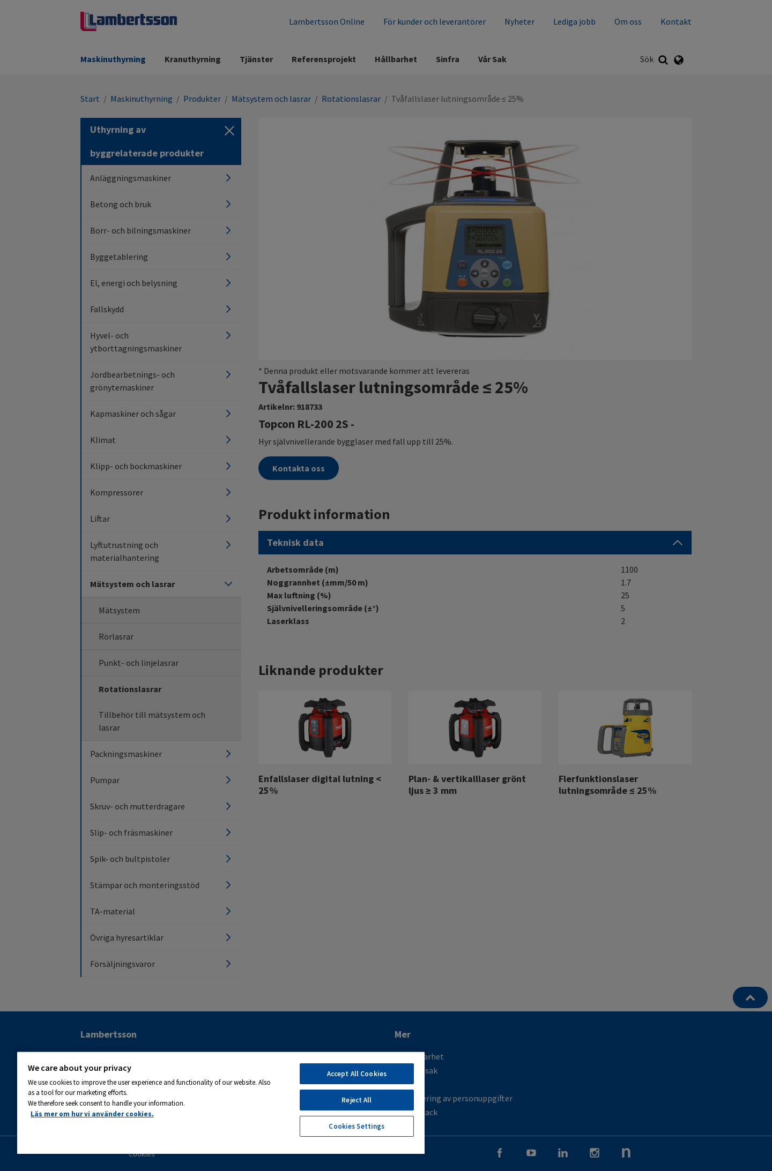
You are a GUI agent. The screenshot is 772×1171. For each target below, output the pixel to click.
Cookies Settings (356, 1126)
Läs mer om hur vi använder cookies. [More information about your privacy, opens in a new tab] (92, 1114)
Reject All (357, 1100)
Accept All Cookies (357, 1073)
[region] (221, 1102)
